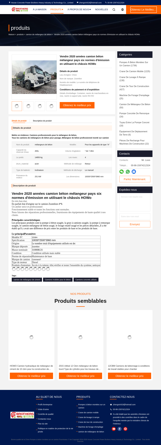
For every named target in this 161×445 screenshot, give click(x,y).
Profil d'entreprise (45, 404)
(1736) (133, 64)
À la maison (39, 9)
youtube (114, 429)
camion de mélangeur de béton (38, 34)
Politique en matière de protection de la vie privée (55, 430)
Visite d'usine (43, 409)
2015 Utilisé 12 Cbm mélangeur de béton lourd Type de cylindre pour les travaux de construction (78, 368)
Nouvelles (101, 9)
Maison (12, 34)
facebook (120, 429)
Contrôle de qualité (46, 414)
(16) (134, 115)
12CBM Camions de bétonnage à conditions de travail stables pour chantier (129, 367)
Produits (57, 9)
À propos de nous (79, 9)
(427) (134, 88)
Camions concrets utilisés (86, 280)
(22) (134, 142)
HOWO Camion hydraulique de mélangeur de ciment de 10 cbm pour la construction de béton (31, 368)
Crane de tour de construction (90, 422)
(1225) (134, 71)
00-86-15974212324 (114, 3)
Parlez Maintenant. (135, 179)
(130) (132, 79)
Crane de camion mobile (88, 412)
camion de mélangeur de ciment (27, 280)
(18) (134, 124)
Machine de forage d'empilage (90, 427)
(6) (133, 133)
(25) (134, 97)
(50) (134, 106)
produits (20, 34)
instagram (125, 429)
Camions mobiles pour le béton (58, 280)
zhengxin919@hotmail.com (89, 3)
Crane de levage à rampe (88, 417)
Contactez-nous (44, 419)
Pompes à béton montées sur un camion (91, 406)
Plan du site (43, 424)
